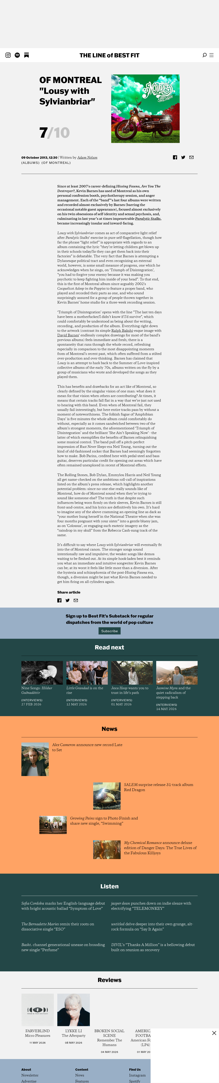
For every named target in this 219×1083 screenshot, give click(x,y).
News (79, 1075)
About (26, 1069)
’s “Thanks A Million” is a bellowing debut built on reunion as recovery (153, 947)
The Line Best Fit (109, 55)
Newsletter (29, 1075)
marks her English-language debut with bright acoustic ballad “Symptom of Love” (63, 906)
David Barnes (68, 335)
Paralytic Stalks (147, 219)
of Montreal (70, 79)
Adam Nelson (87, 157)
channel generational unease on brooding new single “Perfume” (63, 947)
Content (81, 1069)
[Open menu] (211, 55)
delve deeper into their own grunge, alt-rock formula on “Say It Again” (152, 927)
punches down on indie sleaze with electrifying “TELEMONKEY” (151, 906)
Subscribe (109, 631)
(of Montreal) (56, 163)
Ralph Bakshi (122, 331)
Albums (30, 163)
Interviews (31, 700)
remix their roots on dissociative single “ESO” (57, 927)
